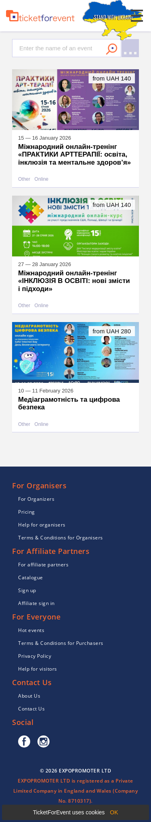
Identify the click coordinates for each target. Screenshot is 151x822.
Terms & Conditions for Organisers (60, 537)
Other (24, 179)
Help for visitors (37, 668)
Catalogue (30, 577)
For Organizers (36, 499)
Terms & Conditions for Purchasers (60, 643)
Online (42, 179)
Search (111, 49)
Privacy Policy (34, 656)
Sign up (27, 590)
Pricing (26, 511)
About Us (29, 695)
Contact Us (31, 708)
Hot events (31, 630)
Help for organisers (42, 524)
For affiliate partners (43, 564)
